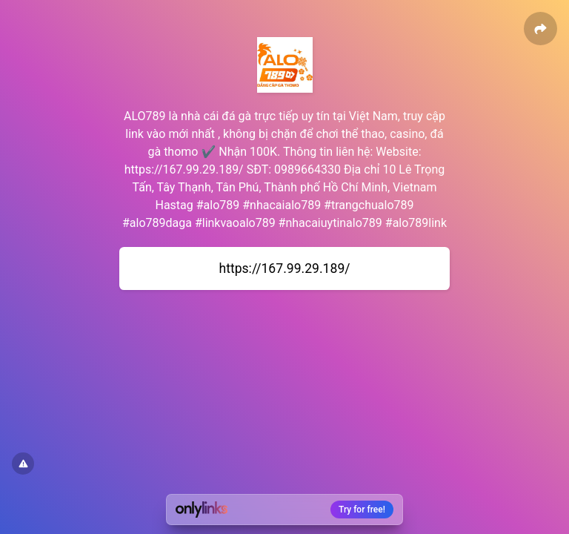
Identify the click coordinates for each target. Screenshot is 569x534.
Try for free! (362, 509)
